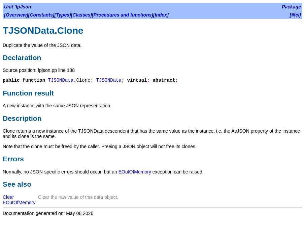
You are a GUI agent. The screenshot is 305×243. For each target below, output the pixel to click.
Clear (8, 197)
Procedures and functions (123, 15)
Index (161, 15)
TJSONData (60, 80)
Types (62, 15)
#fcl (295, 15)
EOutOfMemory (134, 171)
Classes (81, 15)
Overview (16, 15)
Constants (41, 15)
